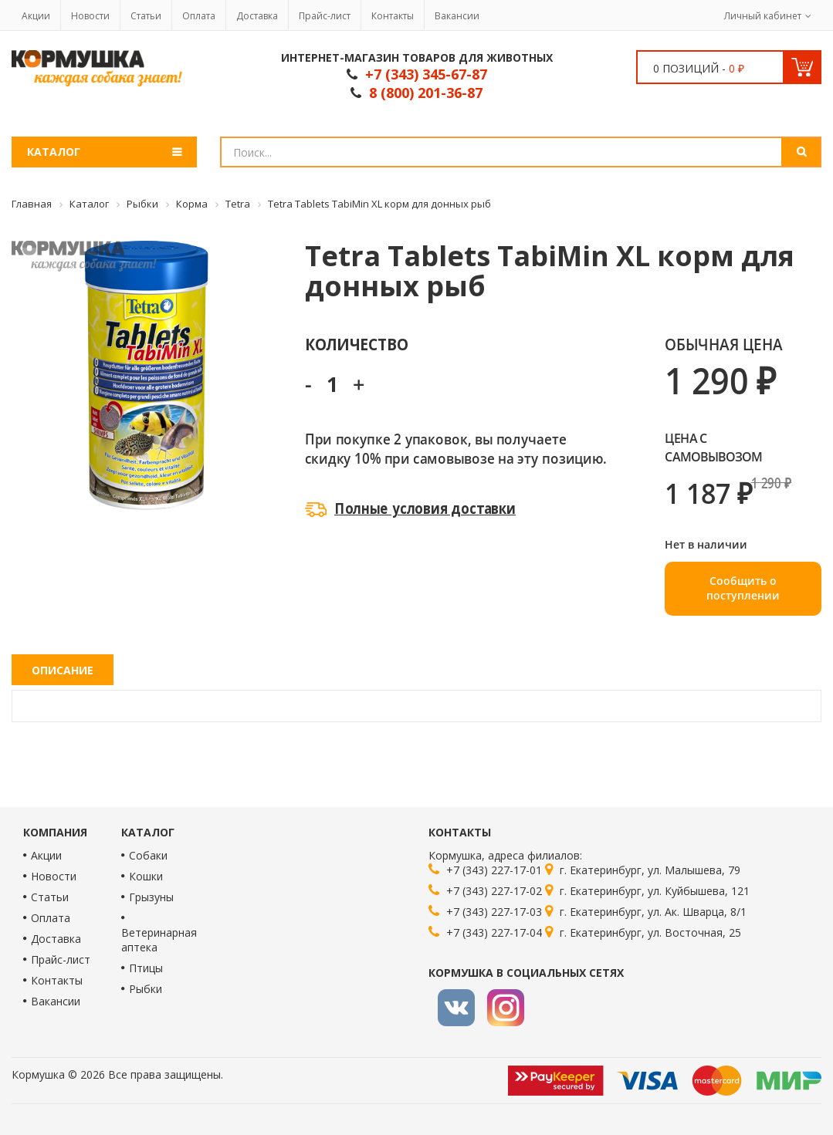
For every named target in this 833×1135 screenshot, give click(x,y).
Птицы (146, 968)
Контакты (392, 15)
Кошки (146, 876)
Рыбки (145, 988)
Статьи (145, 15)
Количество (356, 344)
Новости (90, 15)
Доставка (257, 15)
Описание (62, 670)
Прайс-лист (324, 15)
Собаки (148, 855)
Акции (36, 15)
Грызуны (151, 897)
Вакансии (457, 15)
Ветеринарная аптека (159, 939)
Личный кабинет (762, 15)
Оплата (198, 15)
